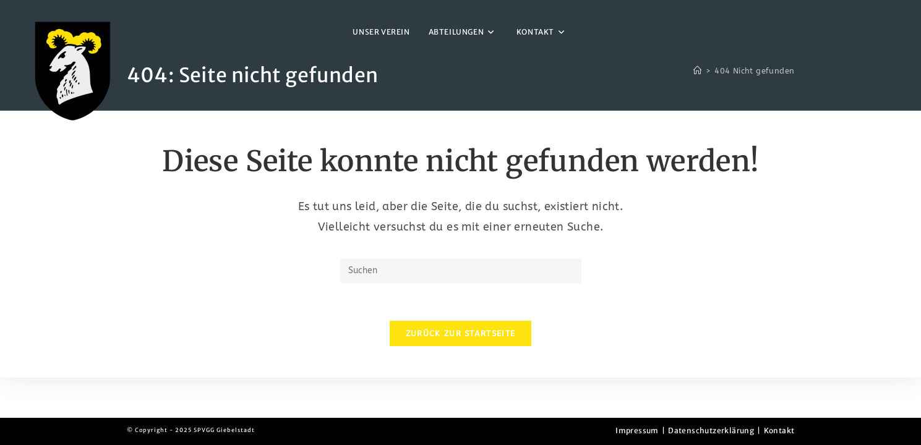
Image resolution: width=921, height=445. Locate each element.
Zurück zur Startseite (460, 333)
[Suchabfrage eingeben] (460, 270)
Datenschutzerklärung (711, 430)
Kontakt (779, 430)
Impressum (637, 430)
